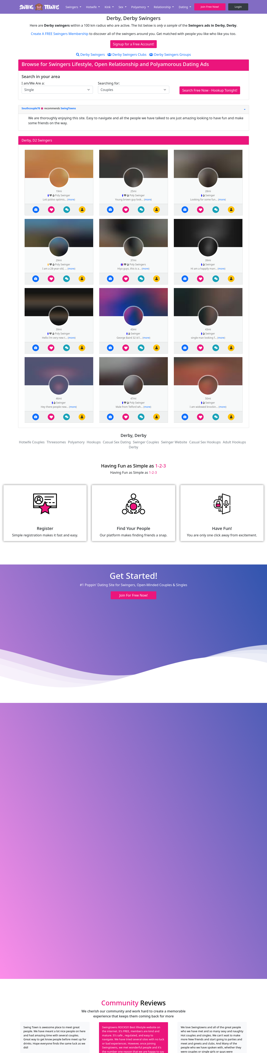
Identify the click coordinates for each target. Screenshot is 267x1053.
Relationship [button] (163, 7)
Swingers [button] (72, 7)
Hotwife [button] (92, 7)
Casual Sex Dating (117, 442)
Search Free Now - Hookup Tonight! (209, 90)
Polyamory (76, 442)
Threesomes (56, 442)
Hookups (94, 442)
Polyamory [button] (139, 7)
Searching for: (109, 83)
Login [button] (238, 7)
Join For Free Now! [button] (133, 595)
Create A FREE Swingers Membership (60, 33)
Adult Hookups (234, 442)
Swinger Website (174, 442)
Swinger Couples (146, 442)
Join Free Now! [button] (210, 7)
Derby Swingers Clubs (127, 54)
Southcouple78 (31, 108)
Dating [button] (184, 7)
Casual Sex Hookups (205, 442)
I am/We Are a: (33, 83)
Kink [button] (108, 7)
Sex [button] (121, 7)
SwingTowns (68, 108)
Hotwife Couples (32, 442)
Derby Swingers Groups (170, 54)
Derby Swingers (90, 54)
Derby (133, 447)
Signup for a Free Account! (133, 44)
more (71, 199)
